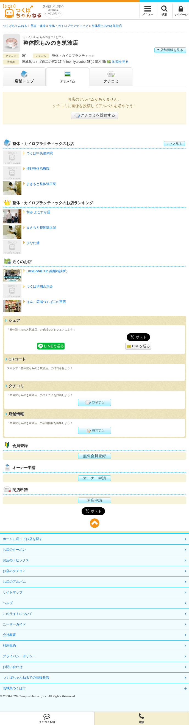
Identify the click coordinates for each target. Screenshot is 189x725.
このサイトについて (17, 614)
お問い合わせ (13, 667)
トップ (24, 76)
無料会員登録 (94, 456)
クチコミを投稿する (94, 115)
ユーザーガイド (14, 624)
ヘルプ (8, 603)
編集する (94, 430)
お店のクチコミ (14, 571)
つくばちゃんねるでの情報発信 (26, 677)
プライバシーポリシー (19, 656)
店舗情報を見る (170, 50)
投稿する (94, 402)
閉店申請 (94, 500)
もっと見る (174, 143)
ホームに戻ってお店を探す (22, 539)
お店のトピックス (16, 560)
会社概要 (9, 635)
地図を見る (120, 62)
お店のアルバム (14, 582)
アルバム (67, 76)
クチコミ (111, 76)
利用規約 (9, 645)
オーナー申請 (94, 478)
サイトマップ (13, 592)
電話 (141, 718)
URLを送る (138, 346)
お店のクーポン (14, 549)
